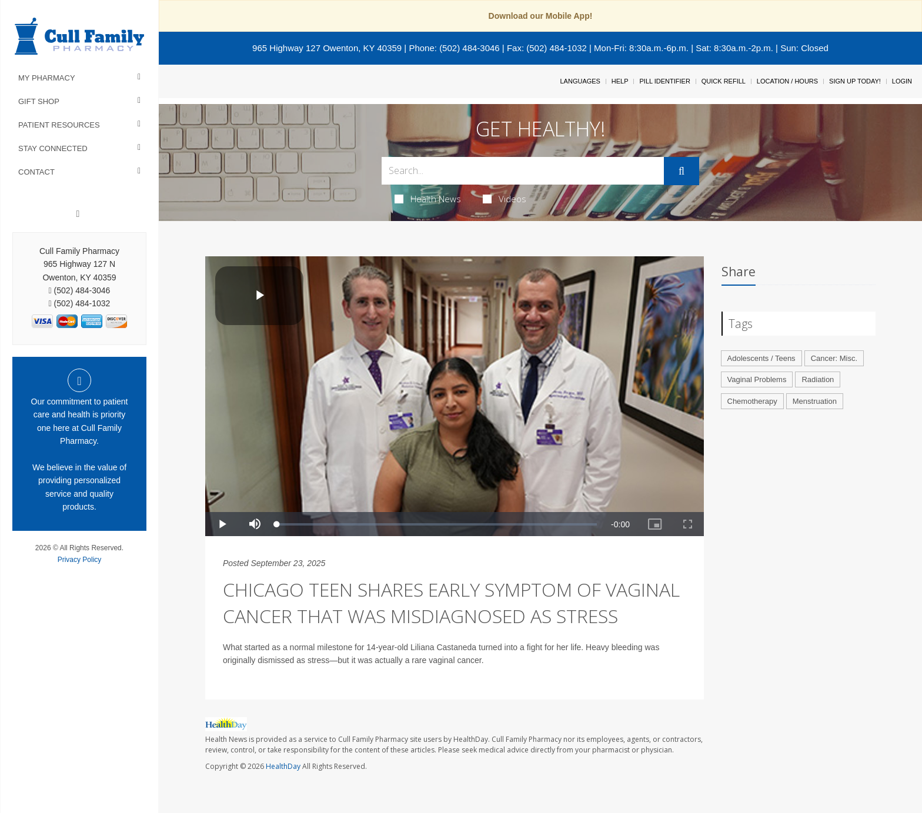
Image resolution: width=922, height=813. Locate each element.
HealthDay (283, 766)
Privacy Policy (80, 560)
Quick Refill (723, 81)
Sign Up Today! (855, 81)
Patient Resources (59, 125)
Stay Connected (53, 148)
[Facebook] (78, 214)
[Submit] (681, 171)
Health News (428, 199)
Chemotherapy (752, 401)
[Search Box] (523, 171)
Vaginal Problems (757, 379)
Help (620, 81)
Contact (36, 172)
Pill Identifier (664, 81)
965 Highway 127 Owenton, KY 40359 (327, 48)
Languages (580, 81)
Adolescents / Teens (761, 358)
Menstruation (815, 401)
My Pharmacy (46, 77)
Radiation (817, 379)
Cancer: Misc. (834, 358)
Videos (504, 199)
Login (902, 81)
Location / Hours (787, 81)
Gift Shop (38, 101)
